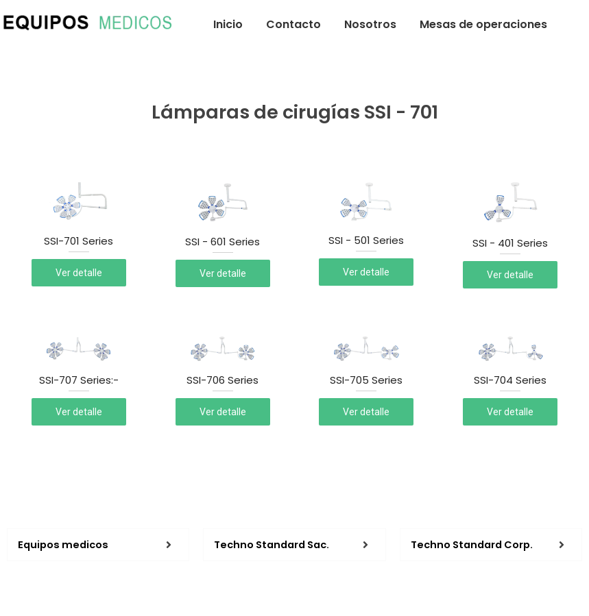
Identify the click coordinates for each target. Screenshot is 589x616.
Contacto (293, 24)
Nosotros (370, 24)
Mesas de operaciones (483, 24)
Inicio (228, 24)
